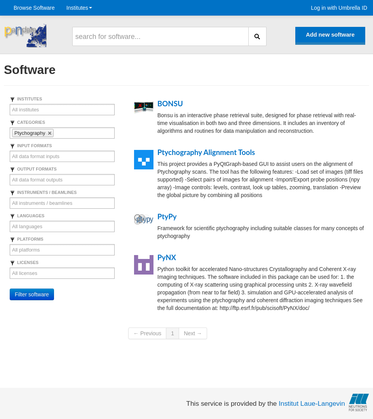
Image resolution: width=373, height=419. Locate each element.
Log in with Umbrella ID (339, 8)
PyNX (166, 257)
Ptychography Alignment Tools (206, 152)
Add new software (330, 35)
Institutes (79, 8)
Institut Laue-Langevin (312, 403)
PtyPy (167, 216)
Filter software (32, 294)
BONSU (170, 103)
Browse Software (34, 8)
